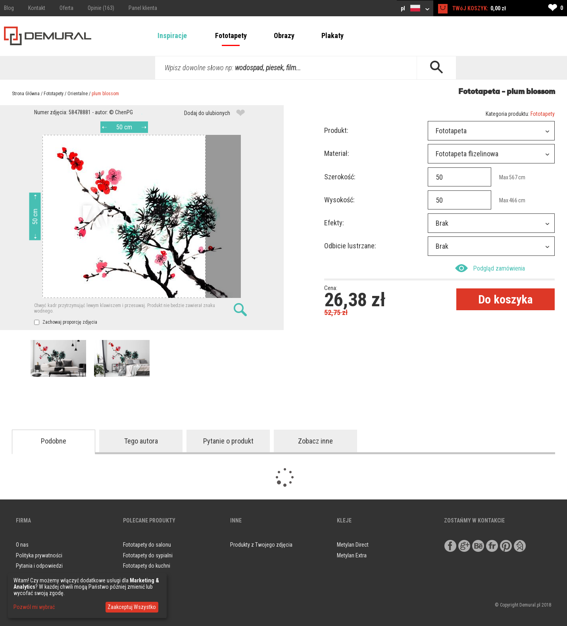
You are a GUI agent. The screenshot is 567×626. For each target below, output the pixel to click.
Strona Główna (26, 93)
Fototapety (231, 35)
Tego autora (141, 441)
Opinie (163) (101, 8)
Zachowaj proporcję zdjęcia (65, 322)
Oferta (66, 8)
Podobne (53, 441)
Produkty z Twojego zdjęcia (261, 545)
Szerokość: (340, 177)
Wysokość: (339, 200)
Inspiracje (172, 35)
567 (513, 177)
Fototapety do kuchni (146, 566)
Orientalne (77, 93)
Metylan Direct (353, 545)
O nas (22, 545)
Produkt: (336, 130)
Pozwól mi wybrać (34, 607)
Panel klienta (143, 8)
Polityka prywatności (39, 555)
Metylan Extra (352, 555)
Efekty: (334, 223)
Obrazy (284, 35)
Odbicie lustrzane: (350, 246)
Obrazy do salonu (142, 576)
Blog (9, 8)
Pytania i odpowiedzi (39, 566)
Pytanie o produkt (228, 441)
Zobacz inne (315, 441)
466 (513, 200)
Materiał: (336, 153)
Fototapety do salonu (147, 545)
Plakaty (332, 35)
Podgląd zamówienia (490, 268)
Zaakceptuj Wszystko (132, 607)
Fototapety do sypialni (148, 555)
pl (415, 8)
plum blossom (105, 93)
